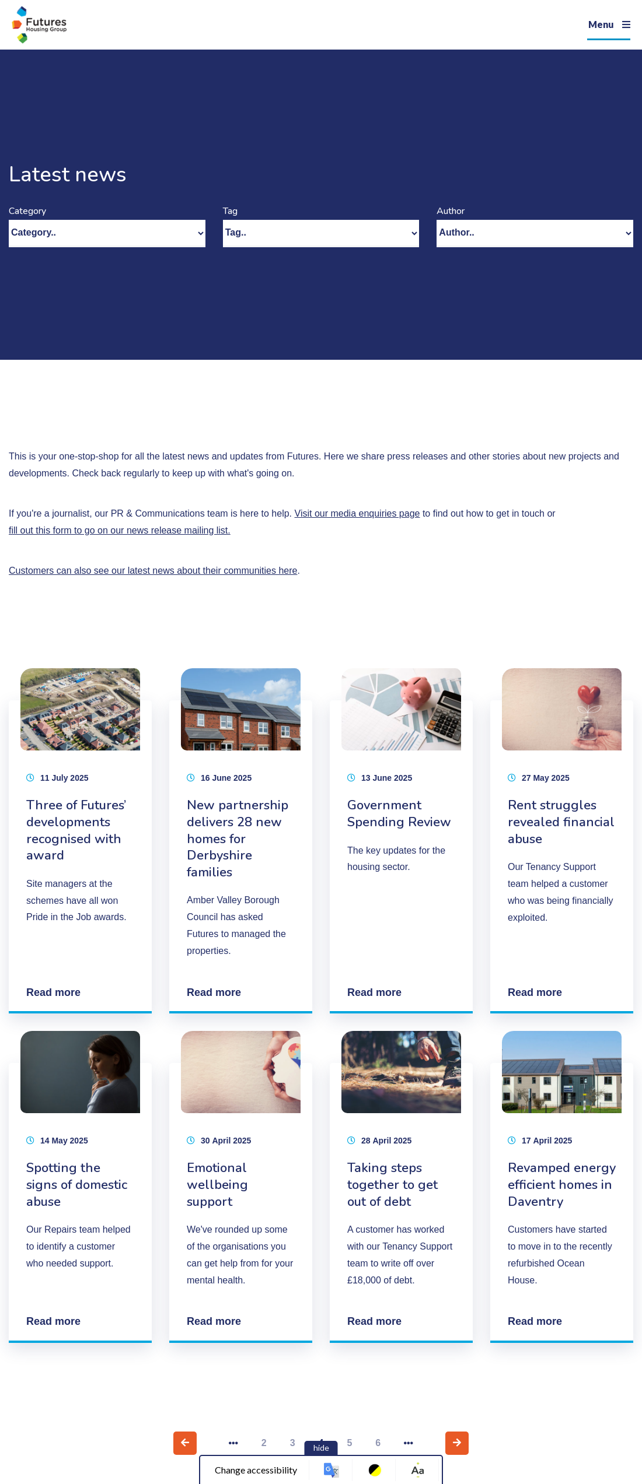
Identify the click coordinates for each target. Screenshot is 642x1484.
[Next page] (457, 1443)
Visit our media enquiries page (357, 513)
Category (27, 211)
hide (321, 1448)
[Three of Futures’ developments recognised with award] (80, 840)
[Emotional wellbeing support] (240, 1187)
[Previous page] (185, 1443)
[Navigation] (608, 24)
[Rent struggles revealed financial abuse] (561, 840)
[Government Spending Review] (401, 840)
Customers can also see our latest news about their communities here (153, 571)
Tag (230, 211)
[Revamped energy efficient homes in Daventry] (561, 1187)
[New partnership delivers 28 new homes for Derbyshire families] (240, 840)
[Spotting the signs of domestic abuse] (80, 1187)
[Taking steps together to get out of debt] (401, 1187)
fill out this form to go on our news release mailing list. (120, 530)
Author (451, 211)
